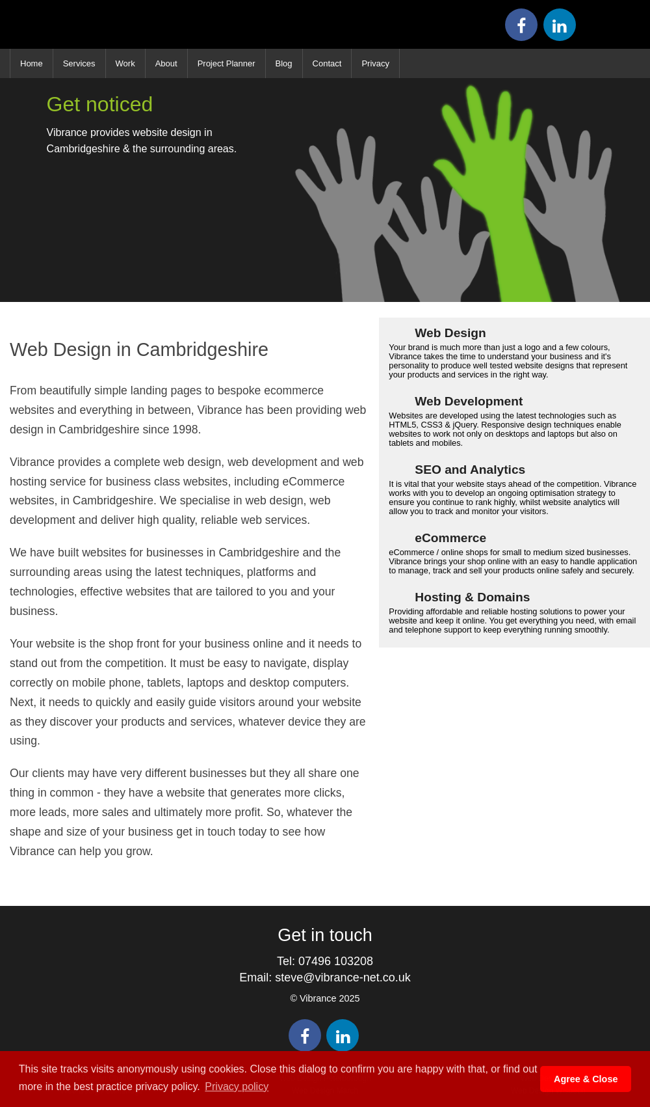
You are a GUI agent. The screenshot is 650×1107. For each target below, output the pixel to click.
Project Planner (226, 63)
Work (125, 63)
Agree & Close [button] (586, 1079)
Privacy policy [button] (236, 1086)
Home (31, 63)
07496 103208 (335, 961)
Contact (327, 63)
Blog (284, 63)
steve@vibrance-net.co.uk (342, 977)
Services (79, 63)
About (166, 63)
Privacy (375, 63)
